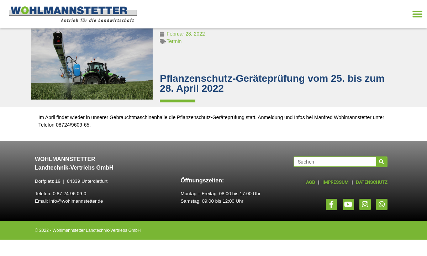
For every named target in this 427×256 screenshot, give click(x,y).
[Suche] (381, 161)
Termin (174, 41)
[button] (417, 14)
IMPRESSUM (335, 182)
